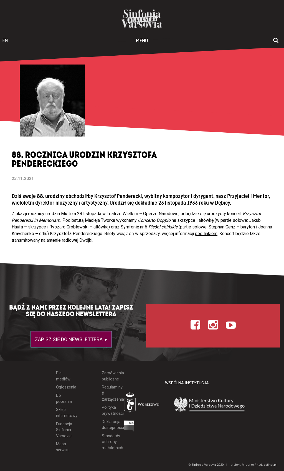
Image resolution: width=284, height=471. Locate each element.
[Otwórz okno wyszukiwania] (275, 40)
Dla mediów (63, 376)
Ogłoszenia (63, 387)
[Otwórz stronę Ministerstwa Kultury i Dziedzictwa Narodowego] (209, 404)
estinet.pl (270, 465)
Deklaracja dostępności (109, 424)
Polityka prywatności (109, 410)
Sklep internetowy (63, 412)
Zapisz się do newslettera (69, 339)
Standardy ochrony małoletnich (109, 442)
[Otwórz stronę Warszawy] (142, 403)
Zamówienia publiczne (109, 376)
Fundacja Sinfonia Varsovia (63, 430)
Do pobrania (63, 398)
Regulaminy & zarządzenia (109, 393)
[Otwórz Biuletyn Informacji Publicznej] (129, 427)
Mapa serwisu (63, 447)
